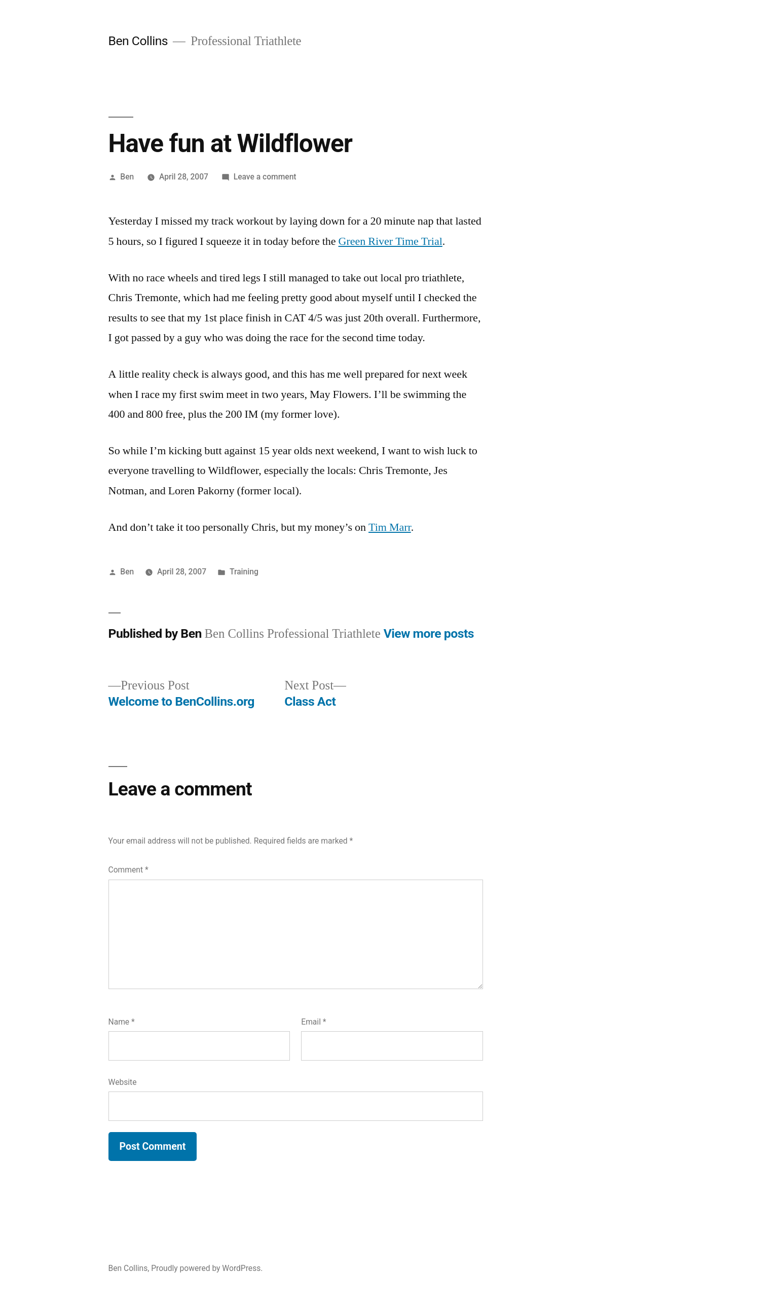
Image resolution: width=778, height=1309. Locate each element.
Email (313, 1022)
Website (122, 1082)
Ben (127, 176)
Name (121, 1022)
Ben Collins (138, 40)
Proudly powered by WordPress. (207, 1268)
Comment (128, 870)
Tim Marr (389, 527)
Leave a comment (265, 176)
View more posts (429, 633)
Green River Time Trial (390, 241)
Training (244, 571)
